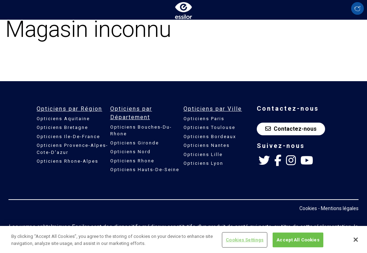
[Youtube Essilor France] (307, 160)
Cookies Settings (244, 242)
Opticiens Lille (203, 154)
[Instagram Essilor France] (291, 160)
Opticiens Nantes (207, 145)
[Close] (355, 242)
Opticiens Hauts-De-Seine (144, 169)
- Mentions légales (338, 208)
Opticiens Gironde (134, 142)
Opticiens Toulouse (209, 127)
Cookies (308, 208)
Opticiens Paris (204, 118)
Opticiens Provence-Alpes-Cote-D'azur (72, 149)
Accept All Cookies (297, 242)
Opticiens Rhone (132, 160)
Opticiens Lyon (203, 163)
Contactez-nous (291, 128)
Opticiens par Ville (213, 108)
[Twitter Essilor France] (264, 160)
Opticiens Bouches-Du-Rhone (141, 130)
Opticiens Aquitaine (63, 118)
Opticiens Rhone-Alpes (67, 161)
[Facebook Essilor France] (278, 160)
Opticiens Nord (130, 151)
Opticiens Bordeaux (210, 136)
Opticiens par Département (131, 113)
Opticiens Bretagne (62, 127)
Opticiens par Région (69, 108)
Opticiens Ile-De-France (68, 136)
